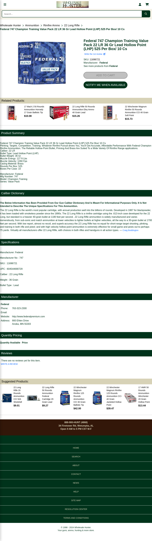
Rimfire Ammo (51, 25)
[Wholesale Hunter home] (72, 4)
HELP (76, 491)
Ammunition (32, 25)
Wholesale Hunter (10, 25)
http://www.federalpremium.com (28, 316)
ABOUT (75, 465)
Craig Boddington (130, 230)
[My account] (140, 4)
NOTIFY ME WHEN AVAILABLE (105, 84)
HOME (76, 448)
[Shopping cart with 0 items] (147, 4)
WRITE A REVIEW (9, 364)
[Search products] (72, 14)
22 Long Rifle (72, 25)
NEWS (76, 483)
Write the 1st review (94, 54)
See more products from (101, 66)
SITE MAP (76, 500)
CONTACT (76, 474)
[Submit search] (146, 14)
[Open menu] (5, 4)
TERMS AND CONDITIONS (76, 518)
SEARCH (76, 456)
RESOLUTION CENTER (76, 509)
